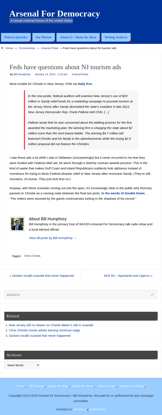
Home (9, 48)
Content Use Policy (132, 386)
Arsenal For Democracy (54, 13)
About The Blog (58, 386)
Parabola (79, 409)
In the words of (122, 193)
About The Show (83, 386)
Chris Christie (32, 255)
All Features (36, 386)
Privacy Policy (106, 386)
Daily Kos (85, 84)
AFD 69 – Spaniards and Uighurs (128, 275)
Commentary (27, 48)
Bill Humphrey (22, 74)
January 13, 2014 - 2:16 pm (51, 74)
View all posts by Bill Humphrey (53, 238)
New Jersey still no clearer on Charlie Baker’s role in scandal (51, 325)
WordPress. (97, 409)
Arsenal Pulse (49, 48)
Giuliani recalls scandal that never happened (42, 275)
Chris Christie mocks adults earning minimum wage (44, 330)
